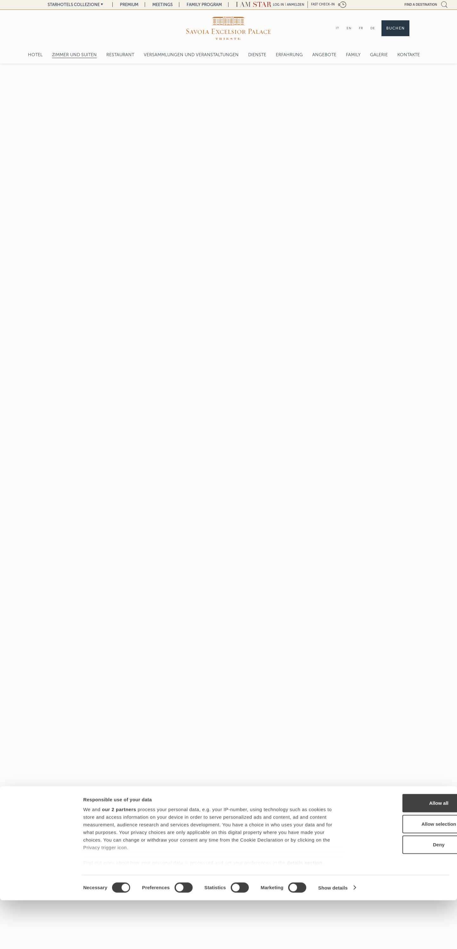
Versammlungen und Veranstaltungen (191, 54)
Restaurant (120, 54)
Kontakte (408, 54)
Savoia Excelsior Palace (200, 821)
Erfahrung (289, 54)
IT (337, 28)
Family (353, 54)
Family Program (204, 4)
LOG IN (278, 4)
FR (361, 28)
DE (372, 28)
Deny (404, 893)
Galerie (379, 54)
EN (349, 28)
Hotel (35, 54)
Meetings (162, 4)
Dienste (257, 54)
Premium (129, 4)
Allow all (404, 852)
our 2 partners (119, 858)
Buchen (395, 28)
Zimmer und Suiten (74, 54)
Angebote (324, 54)
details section (304, 911)
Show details (333, 936)
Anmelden (295, 4)
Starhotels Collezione (74, 4)
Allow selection (404, 872)
